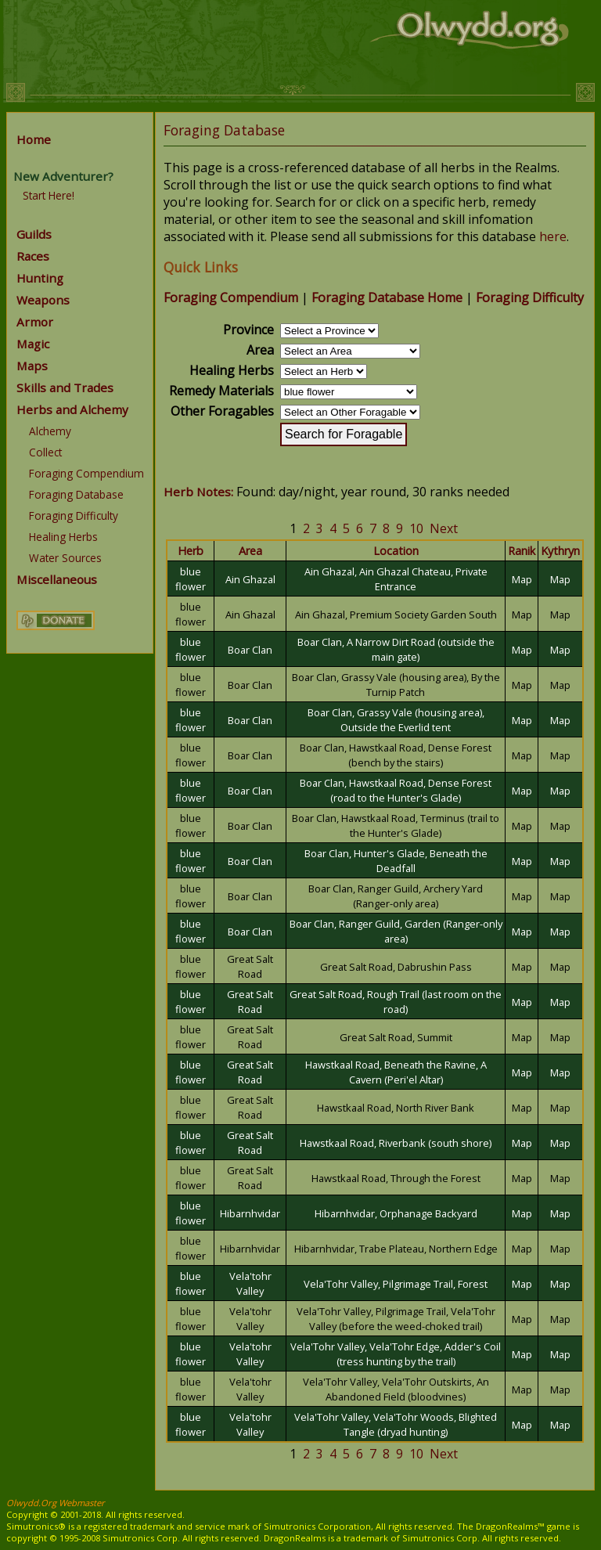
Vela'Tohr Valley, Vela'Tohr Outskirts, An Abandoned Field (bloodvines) (396, 1389)
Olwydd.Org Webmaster (55, 1503)
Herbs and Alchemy (72, 409)
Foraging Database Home (386, 297)
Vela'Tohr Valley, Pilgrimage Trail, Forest (396, 1284)
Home (33, 139)
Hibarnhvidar (250, 1213)
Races (32, 256)
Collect (45, 452)
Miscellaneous (56, 579)
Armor (34, 322)
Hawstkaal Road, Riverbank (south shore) (395, 1143)
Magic (32, 343)
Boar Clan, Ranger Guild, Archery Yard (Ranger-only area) (395, 895)
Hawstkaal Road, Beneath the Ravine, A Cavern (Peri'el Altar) (396, 1072)
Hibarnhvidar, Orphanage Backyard (396, 1213)
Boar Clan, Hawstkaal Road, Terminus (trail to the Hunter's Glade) (395, 825)
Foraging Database (76, 494)
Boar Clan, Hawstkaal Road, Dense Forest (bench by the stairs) (395, 755)
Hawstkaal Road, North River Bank (395, 1108)
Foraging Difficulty (73, 515)
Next (444, 528)
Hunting (39, 278)
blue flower (190, 578)
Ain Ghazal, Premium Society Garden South (396, 614)
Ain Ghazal (250, 579)
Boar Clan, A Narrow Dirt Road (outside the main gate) (396, 649)
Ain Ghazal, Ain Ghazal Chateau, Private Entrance (396, 578)
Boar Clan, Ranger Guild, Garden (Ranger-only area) (396, 931)
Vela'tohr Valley (250, 1283)
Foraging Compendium (86, 473)
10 (416, 528)
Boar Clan (250, 650)
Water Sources (65, 557)
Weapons (43, 300)
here (553, 236)
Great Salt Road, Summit (396, 1037)
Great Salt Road (250, 966)
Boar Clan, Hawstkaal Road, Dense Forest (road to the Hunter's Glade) (395, 790)
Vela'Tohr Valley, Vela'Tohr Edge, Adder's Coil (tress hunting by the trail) (395, 1353)
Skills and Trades (64, 387)
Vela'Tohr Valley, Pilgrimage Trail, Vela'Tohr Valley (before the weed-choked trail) (396, 1318)
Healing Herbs (63, 536)
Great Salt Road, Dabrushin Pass (396, 967)
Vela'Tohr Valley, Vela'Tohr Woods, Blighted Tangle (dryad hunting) (395, 1424)
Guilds (34, 234)
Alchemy (50, 431)
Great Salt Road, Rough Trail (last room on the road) (396, 1001)
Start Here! (48, 195)
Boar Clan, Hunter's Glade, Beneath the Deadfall (396, 860)
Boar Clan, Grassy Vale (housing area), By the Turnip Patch (396, 684)
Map (522, 579)
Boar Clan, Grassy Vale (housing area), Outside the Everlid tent (396, 719)
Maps (32, 365)
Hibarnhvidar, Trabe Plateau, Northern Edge (396, 1249)
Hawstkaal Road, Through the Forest (395, 1178)
